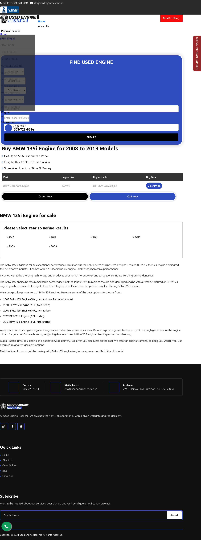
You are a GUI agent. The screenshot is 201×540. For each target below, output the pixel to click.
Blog (4, 470)
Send (174, 515)
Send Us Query (171, 18)
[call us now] (6, 526)
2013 (10, 237)
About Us (43, 26)
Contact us (7, 476)
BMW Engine (8, 38)
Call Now (132, 196)
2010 (136, 237)
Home (41, 21)
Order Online (9, 465)
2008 (53, 246)
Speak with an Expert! (197, 53)
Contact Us (8, 126)
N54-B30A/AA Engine (105, 185)
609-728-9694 (14, 3)
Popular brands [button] (10, 31)
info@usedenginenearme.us (46, 2)
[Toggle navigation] (38, 17)
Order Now (45, 196)
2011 (94, 237)
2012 (52, 237)
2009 (11, 246)
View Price (154, 185)
